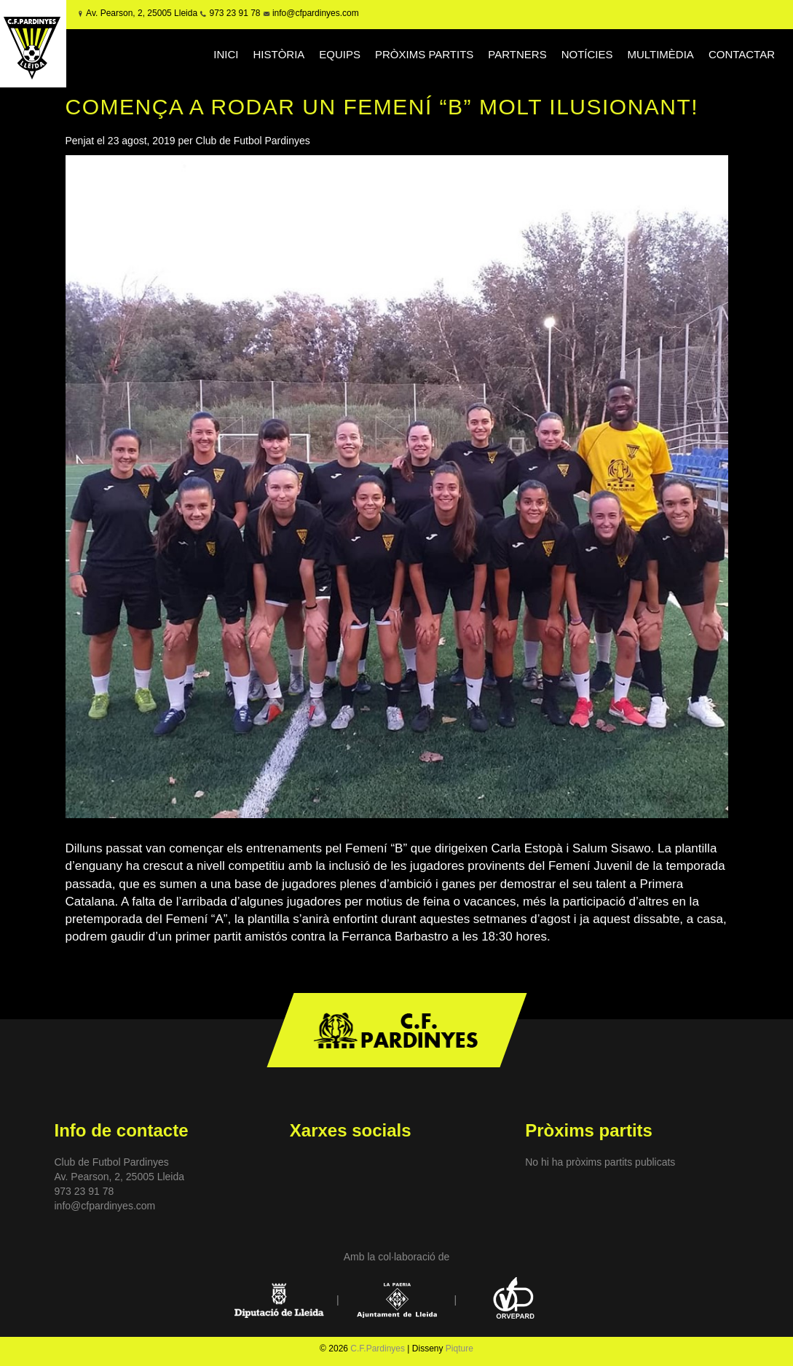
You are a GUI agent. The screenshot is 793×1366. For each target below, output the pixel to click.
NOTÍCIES (587, 54)
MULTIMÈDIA (660, 54)
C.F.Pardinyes (377, 1348)
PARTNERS (517, 54)
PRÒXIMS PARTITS (424, 54)
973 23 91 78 (234, 13)
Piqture (459, 1348)
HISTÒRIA (279, 54)
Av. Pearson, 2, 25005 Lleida (141, 13)
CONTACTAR (742, 54)
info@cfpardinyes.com (314, 13)
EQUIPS (339, 54)
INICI (225, 54)
